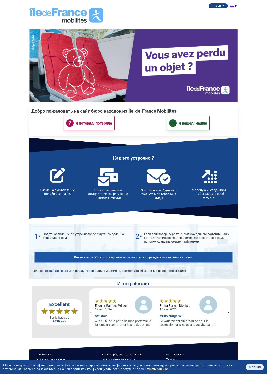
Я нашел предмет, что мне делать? (121, 354)
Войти (220, 5)
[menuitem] (232, 6)
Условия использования (51, 359)
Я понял (255, 367)
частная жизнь (175, 354)
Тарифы (171, 359)
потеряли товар (56, 271)
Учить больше (157, 369)
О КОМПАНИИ (45, 354)
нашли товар (84, 271)
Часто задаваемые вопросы (118, 359)
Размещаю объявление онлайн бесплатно (57, 192)
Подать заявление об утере (63, 234)
